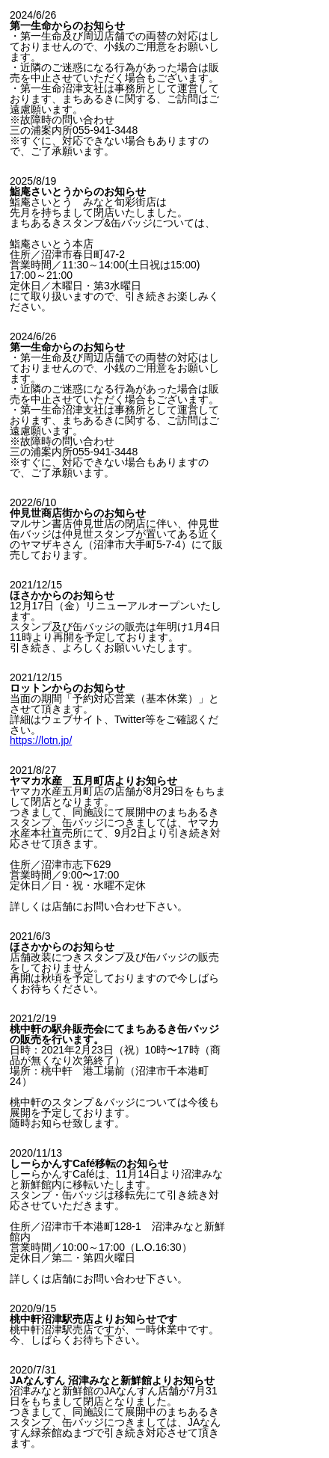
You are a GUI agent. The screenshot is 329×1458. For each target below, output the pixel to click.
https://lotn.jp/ (41, 740)
